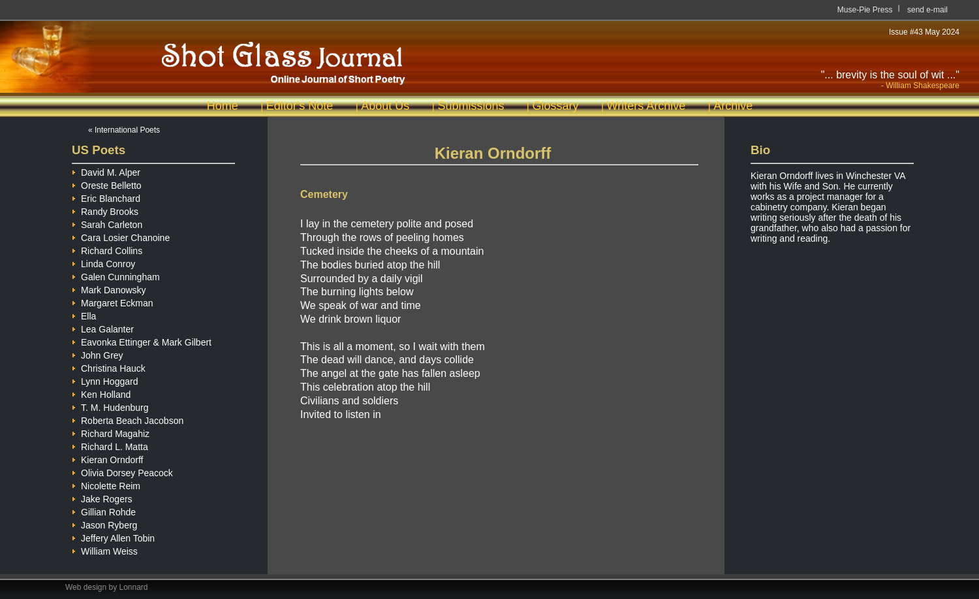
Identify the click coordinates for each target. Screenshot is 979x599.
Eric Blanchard (106, 196)
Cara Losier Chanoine (121, 235)
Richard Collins (107, 248)
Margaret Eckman (112, 301)
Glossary (555, 105)
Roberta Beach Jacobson (127, 418)
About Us (385, 105)
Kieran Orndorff (107, 457)
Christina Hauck (109, 366)
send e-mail (927, 9)
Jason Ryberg (104, 523)
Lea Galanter (103, 327)
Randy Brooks (105, 209)
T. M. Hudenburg (110, 405)
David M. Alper (106, 170)
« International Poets (124, 130)
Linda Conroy (103, 261)
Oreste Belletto (107, 183)
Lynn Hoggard (105, 379)
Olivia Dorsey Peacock (122, 471)
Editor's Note (299, 105)
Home (222, 105)
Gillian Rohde (104, 510)
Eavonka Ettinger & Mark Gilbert (141, 340)
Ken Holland (101, 392)
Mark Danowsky (109, 288)
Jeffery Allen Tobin (113, 536)
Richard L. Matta (110, 444)
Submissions (470, 105)
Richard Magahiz (110, 431)
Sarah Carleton (107, 222)
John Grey (97, 353)
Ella (84, 314)
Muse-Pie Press (865, 9)
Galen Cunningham (116, 275)
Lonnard (133, 587)
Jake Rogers (102, 497)
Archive (733, 105)
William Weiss (105, 549)
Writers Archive (646, 105)
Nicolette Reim (106, 484)
